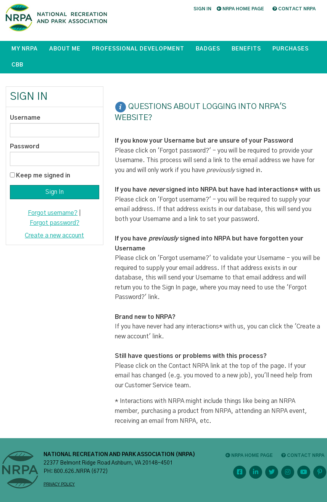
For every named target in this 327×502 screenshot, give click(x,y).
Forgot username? (52, 213)
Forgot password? (54, 223)
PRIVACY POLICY (59, 484)
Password (24, 146)
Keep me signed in (43, 175)
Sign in (202, 8)
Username (25, 118)
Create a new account (54, 235)
